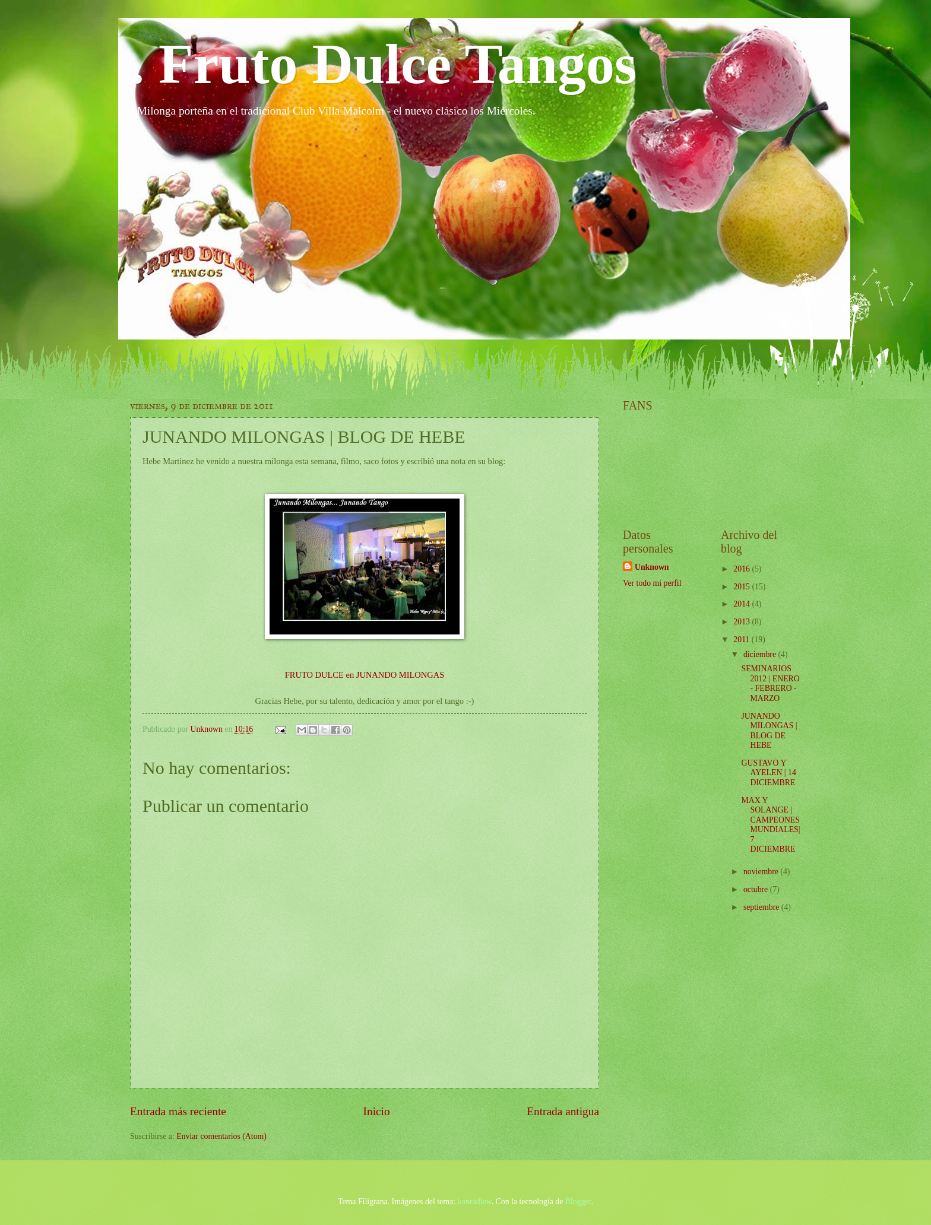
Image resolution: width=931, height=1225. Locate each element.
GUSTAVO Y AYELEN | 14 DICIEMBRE (768, 773)
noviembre (761, 871)
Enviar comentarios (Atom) (221, 1136)
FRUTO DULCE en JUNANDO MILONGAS (365, 675)
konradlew (474, 1201)
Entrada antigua (563, 1111)
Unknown (652, 567)
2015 (742, 586)
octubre (756, 889)
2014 (742, 603)
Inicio (376, 1111)
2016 (742, 568)
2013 (742, 621)
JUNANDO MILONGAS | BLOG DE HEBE (769, 731)
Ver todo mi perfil (652, 583)
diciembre (760, 654)
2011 (742, 639)
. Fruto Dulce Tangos (383, 64)
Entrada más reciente (178, 1111)
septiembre (762, 907)
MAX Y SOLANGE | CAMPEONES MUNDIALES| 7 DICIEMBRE (770, 825)
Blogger (578, 1201)
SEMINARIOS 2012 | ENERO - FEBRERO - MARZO (770, 683)
